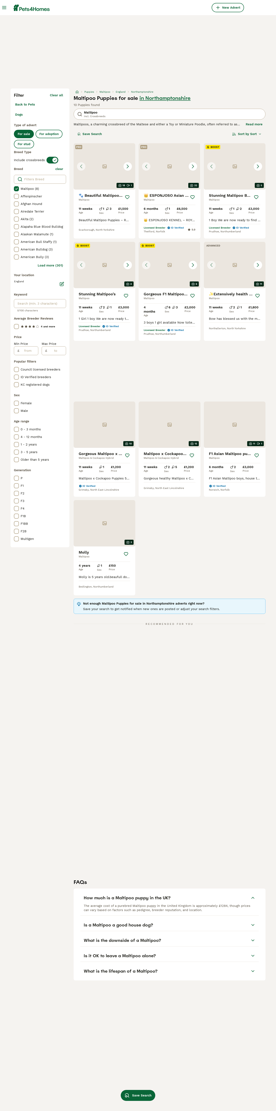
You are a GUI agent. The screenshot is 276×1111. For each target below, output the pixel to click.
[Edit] (62, 284)
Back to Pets (25, 104)
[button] (104, 166)
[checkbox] (16, 189)
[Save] (127, 197)
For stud (24, 144)
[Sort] (246, 134)
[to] (56, 351)
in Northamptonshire (165, 98)
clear (59, 169)
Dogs (19, 114)
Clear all (56, 95)
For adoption (49, 134)
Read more (254, 124)
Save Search (89, 134)
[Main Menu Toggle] (4, 7)
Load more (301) (50, 265)
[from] (28, 351)
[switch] (52, 160)
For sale (24, 134)
